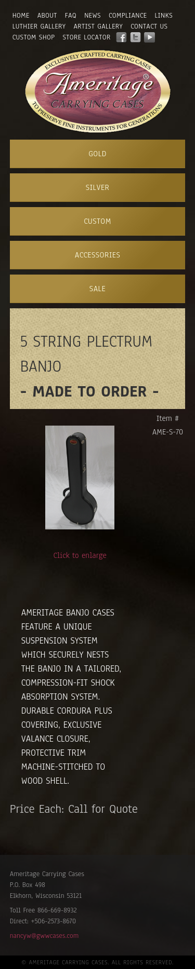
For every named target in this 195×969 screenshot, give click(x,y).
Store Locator (87, 37)
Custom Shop (33, 37)
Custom (97, 221)
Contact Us (149, 26)
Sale (97, 288)
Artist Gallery (98, 26)
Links (164, 15)
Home (21, 15)
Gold (97, 153)
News (92, 15)
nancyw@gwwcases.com (44, 935)
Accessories (97, 255)
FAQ (70, 15)
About (47, 15)
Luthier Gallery (39, 26)
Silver (98, 187)
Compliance (128, 15)
